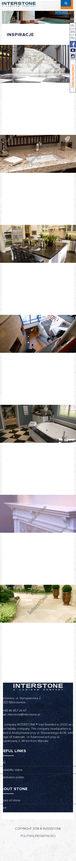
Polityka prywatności (38, 836)
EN (73, 31)
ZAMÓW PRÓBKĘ (72, 76)
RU (73, 38)
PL (73, 25)
